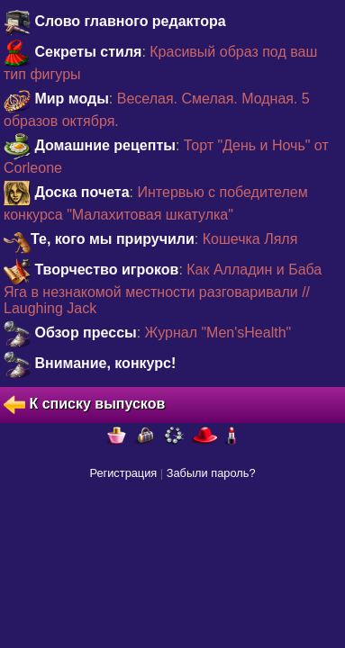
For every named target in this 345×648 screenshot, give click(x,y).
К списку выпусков (84, 405)
